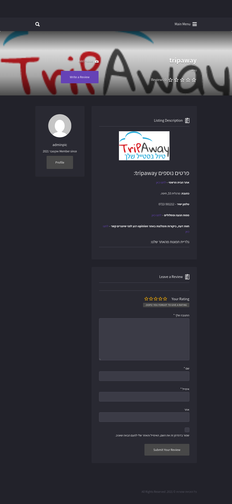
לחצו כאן (161, 182)
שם (186, 368)
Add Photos (88, 61)
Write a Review (80, 77)
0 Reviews (158, 79)
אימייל (184, 389)
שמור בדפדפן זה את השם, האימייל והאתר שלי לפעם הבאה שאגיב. (152, 435)
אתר (186, 410)
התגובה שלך (181, 315)
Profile (59, 162)
